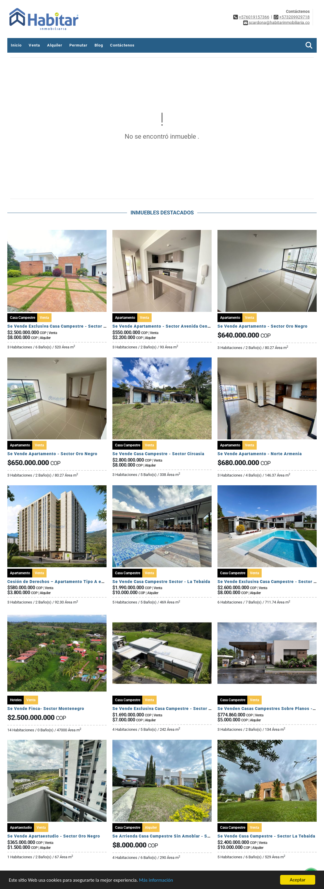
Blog (99, 45)
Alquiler (54, 45)
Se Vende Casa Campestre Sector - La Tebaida (161, 581)
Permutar (78, 45)
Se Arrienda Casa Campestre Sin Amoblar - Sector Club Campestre (182, 836)
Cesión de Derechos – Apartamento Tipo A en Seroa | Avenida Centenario (85, 581)
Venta (34, 45)
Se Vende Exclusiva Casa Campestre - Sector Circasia (168, 708)
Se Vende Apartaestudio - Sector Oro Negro (53, 836)
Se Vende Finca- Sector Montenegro (45, 708)
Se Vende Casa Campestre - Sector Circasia (158, 453)
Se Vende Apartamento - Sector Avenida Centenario (167, 326)
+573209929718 (294, 17)
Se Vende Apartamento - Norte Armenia (259, 453)
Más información (156, 880)
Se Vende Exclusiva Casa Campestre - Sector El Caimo (64, 326)
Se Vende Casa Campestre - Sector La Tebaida (266, 836)
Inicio (16, 45)
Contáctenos (122, 45)
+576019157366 (254, 17)
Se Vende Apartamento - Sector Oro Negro (262, 326)
